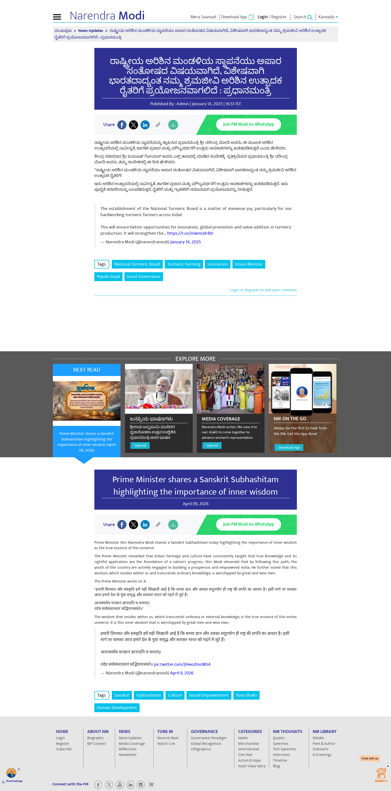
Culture (175, 695)
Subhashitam (148, 695)
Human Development (117, 707)
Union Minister (249, 264)
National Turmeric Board (137, 264)
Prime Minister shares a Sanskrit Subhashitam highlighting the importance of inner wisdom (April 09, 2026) (87, 442)
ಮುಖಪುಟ (64, 30)
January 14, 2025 (185, 242)
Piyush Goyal (108, 276)
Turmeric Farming (184, 264)
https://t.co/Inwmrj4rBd (190, 233)
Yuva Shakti (246, 695)
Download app (14, 781)
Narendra (107, 16)
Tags (103, 264)
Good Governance (144, 276)
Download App (289, 447)
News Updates (91, 30)
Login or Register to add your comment (263, 290)
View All (140, 445)
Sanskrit (121, 695)
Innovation (217, 264)
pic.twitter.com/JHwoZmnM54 (182, 664)
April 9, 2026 (181, 673)
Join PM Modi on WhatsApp (248, 124)
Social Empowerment (209, 695)
